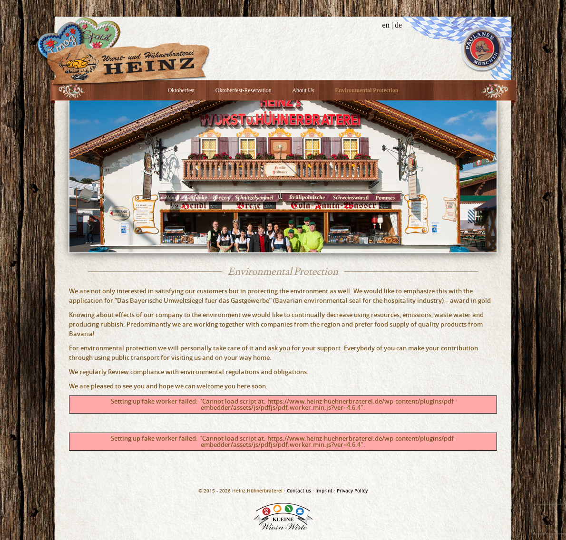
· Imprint (322, 491)
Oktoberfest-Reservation (243, 90)
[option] (283, 176)
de (398, 25)
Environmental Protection (366, 90)
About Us (303, 90)
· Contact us (297, 491)
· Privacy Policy (351, 491)
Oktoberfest (181, 90)
